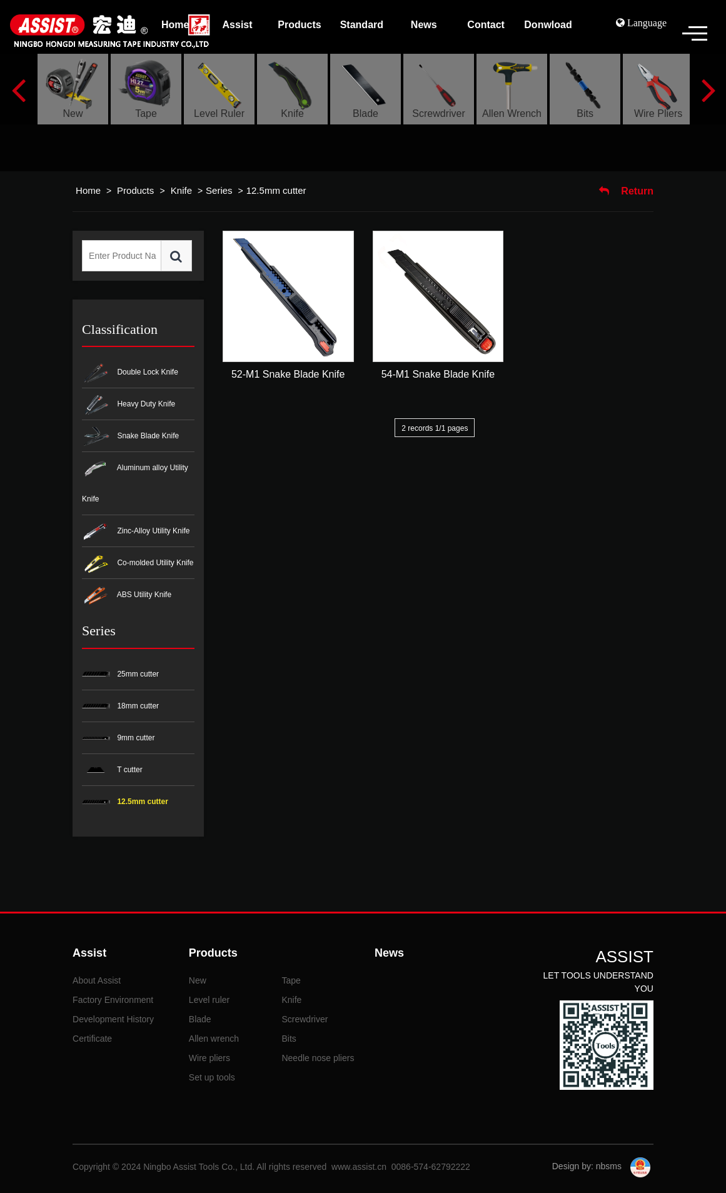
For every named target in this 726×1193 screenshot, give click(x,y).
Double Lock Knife (130, 373)
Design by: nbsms (588, 1166)
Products (136, 190)
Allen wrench (214, 1039)
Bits (288, 1039)
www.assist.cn (358, 1167)
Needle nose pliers (317, 1058)
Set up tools (212, 1077)
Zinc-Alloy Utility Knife (135, 531)
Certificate (92, 1039)
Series (219, 190)
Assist (89, 953)
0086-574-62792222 (430, 1167)
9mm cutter (118, 738)
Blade (200, 1019)
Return (626, 191)
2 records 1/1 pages (434, 428)
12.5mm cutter (276, 190)
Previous (18, 89)
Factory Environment (113, 1000)
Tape (290, 980)
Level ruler (209, 1000)
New (197, 980)
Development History (113, 1019)
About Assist (97, 980)
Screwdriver (304, 1019)
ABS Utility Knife (126, 595)
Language (646, 23)
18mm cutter (120, 706)
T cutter (112, 770)
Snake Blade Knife (130, 436)
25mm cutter (120, 674)
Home (88, 190)
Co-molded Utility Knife (137, 563)
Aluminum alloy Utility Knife (135, 481)
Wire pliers (209, 1058)
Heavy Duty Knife (128, 405)
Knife (180, 190)
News (389, 953)
